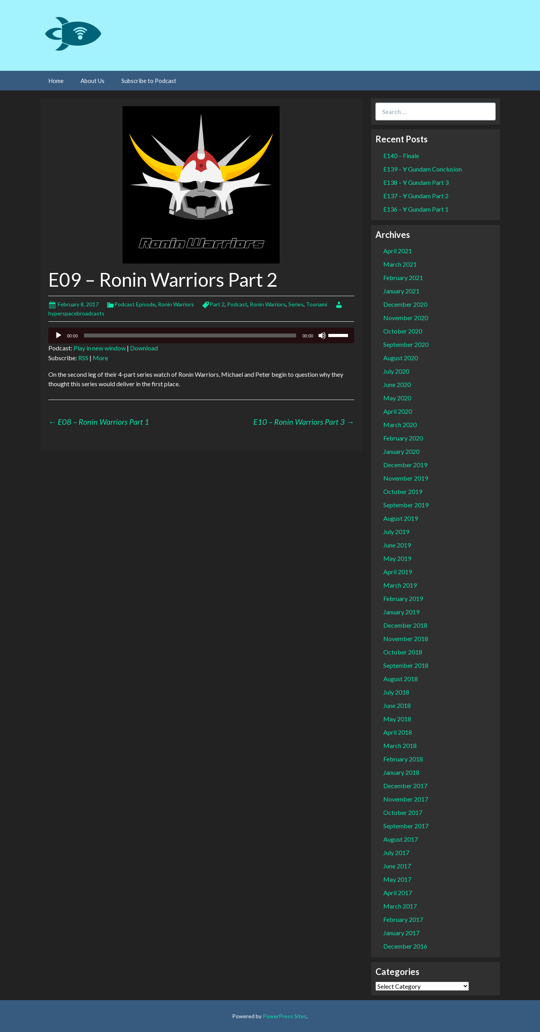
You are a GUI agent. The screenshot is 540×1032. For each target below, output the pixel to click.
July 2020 (396, 371)
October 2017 (402, 812)
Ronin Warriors (176, 304)
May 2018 (397, 718)
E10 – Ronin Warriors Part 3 (303, 421)
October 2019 (402, 491)
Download (144, 348)
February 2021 (403, 277)
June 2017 (397, 866)
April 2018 (397, 732)
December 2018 (405, 625)
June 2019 (397, 545)
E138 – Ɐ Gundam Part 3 (415, 182)
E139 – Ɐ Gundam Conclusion (422, 169)
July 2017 (396, 852)
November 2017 (405, 799)
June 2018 (397, 705)
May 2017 (397, 879)
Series (296, 304)
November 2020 (405, 317)
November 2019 (405, 478)
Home (56, 80)
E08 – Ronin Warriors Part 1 (98, 421)
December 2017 (405, 785)
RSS (83, 357)
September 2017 (405, 825)
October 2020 (402, 331)
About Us (92, 80)
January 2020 (401, 451)
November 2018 (405, 638)
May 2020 (397, 398)
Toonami (316, 304)
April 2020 (397, 411)
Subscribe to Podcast (148, 80)
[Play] (58, 335)
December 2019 (405, 464)
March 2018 (400, 745)
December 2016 (405, 946)
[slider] (190, 335)
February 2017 (403, 919)
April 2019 (397, 571)
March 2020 (400, 424)
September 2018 (405, 665)
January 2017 (401, 932)
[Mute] (322, 335)
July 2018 (396, 692)
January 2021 (401, 291)
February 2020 (403, 438)
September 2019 (405, 505)
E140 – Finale (401, 155)
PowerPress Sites (285, 1016)
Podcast (237, 304)
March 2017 (400, 906)
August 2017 (400, 839)
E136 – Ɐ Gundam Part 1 (415, 209)
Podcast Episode (135, 304)
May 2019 (397, 558)
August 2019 (400, 518)
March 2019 (400, 585)
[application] (201, 335)
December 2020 (405, 304)
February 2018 (403, 759)
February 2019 (403, 598)
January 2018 (401, 772)
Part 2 (217, 304)
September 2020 (405, 344)
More (100, 357)
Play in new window (99, 348)
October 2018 (402, 652)
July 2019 (396, 531)
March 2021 (400, 264)
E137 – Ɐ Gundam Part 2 (415, 195)
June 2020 (397, 384)
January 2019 (401, 612)
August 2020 (400, 357)
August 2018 (400, 678)
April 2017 (397, 892)
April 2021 (397, 250)
